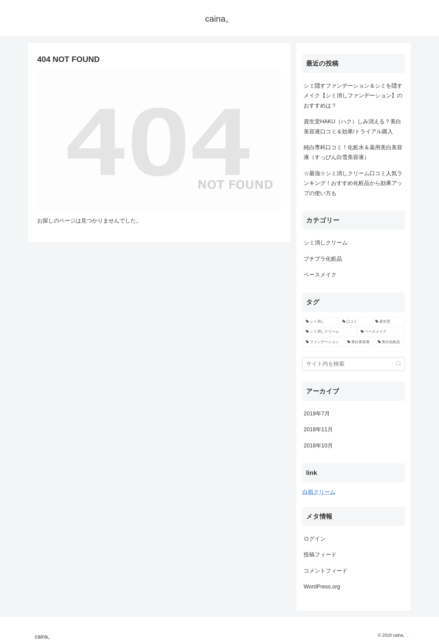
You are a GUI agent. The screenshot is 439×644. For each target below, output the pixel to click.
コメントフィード (326, 571)
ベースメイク (320, 275)
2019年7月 (317, 414)
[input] (353, 364)
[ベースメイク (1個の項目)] (381, 331)
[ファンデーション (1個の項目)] (323, 342)
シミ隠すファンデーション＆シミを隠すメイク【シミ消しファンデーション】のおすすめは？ (353, 96)
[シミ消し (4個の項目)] (320, 321)
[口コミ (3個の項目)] (355, 321)
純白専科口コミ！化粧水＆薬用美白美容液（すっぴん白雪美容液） (353, 152)
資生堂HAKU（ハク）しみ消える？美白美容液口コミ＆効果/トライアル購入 (352, 126)
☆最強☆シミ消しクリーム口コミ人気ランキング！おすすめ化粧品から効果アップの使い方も (353, 183)
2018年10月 (318, 446)
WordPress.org (322, 587)
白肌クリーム (318, 492)
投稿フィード (320, 555)
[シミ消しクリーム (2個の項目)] (330, 331)
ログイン (315, 539)
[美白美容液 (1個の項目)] (359, 342)
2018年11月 (318, 429)
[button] (398, 363)
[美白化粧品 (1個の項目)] (389, 342)
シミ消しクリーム (326, 243)
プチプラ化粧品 (323, 259)
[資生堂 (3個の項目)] (388, 321)
